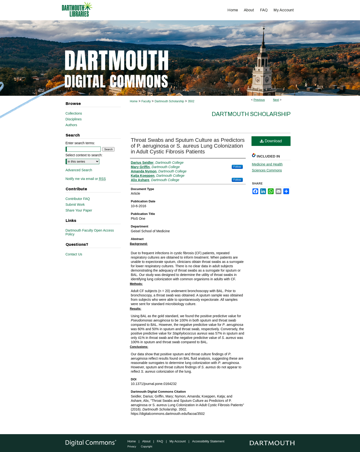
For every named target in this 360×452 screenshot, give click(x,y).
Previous (259, 100)
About (146, 441)
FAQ (160, 441)
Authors (71, 125)
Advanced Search (79, 170)
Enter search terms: (80, 143)
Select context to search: (84, 155)
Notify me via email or (86, 179)
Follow (237, 166)
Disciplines (74, 119)
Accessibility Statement (208, 441)
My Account (178, 441)
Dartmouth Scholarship (169, 101)
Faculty (146, 101)
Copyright (146, 446)
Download (271, 141)
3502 (191, 101)
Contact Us (74, 254)
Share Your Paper (79, 210)
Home (134, 101)
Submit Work (75, 204)
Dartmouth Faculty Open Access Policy (90, 232)
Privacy (132, 446)
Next (276, 100)
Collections (74, 113)
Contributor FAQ (78, 199)
